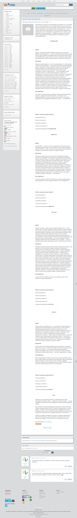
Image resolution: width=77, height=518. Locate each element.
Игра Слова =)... (6, 102)
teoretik (25, 476)
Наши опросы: (7, 120)
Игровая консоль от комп (8, 85)
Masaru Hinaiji (6, 53)
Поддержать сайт (8, 37)
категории (46, 15)
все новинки (6, 69)
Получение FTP (24, 493)
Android (38, 1)
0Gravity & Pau (6, 52)
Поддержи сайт (8, 32)
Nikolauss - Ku (6, 50)
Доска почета (41, 497)
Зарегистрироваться (41, 8)
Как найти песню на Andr (8, 76)
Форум (54, 1)
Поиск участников (42, 496)
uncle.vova (25, 463)
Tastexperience (6, 59)
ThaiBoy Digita (6, 61)
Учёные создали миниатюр (9, 84)
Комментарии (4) (7, 146)
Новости (28, 1)
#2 (31, 470)
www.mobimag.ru (48, 421)
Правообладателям (38, 515)
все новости (6, 90)
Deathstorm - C (6, 60)
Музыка (7, 22)
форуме (11, 96)
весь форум (6, 106)
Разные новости (9, 23)
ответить (70, 466)
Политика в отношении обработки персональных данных (38, 514)
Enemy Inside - (6, 67)
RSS (49, 15)
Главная (22, 1)
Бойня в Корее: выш (8, 80)
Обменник (49, 1)
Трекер (33, 1)
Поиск (7, 31)
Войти (33, 8)
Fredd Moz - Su (6, 54)
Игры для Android (9, 19)
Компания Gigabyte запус (8, 88)
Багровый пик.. (6, 45)
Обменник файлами (9, 15)
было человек (34, 448)
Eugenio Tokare (6, 58)
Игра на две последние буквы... (9, 101)
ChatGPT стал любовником (9, 77)
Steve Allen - (6, 51)
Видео (44, 1)
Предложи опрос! (14, 146)
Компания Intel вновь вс (8, 87)
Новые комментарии (9, 112)
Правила (58, 493)
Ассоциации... (6, 103)
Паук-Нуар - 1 (6, 62)
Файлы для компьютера (10, 18)
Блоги (40, 494)
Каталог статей (8, 30)
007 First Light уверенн (8, 79)
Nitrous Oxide (6, 49)
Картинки (7, 27)
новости (12, 75)
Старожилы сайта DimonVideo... (9, 104)
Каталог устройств (42, 493)
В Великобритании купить (9, 81)
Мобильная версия (38, 508)
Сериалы (7, 26)
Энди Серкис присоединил (9, 83)
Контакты (38, 517)
